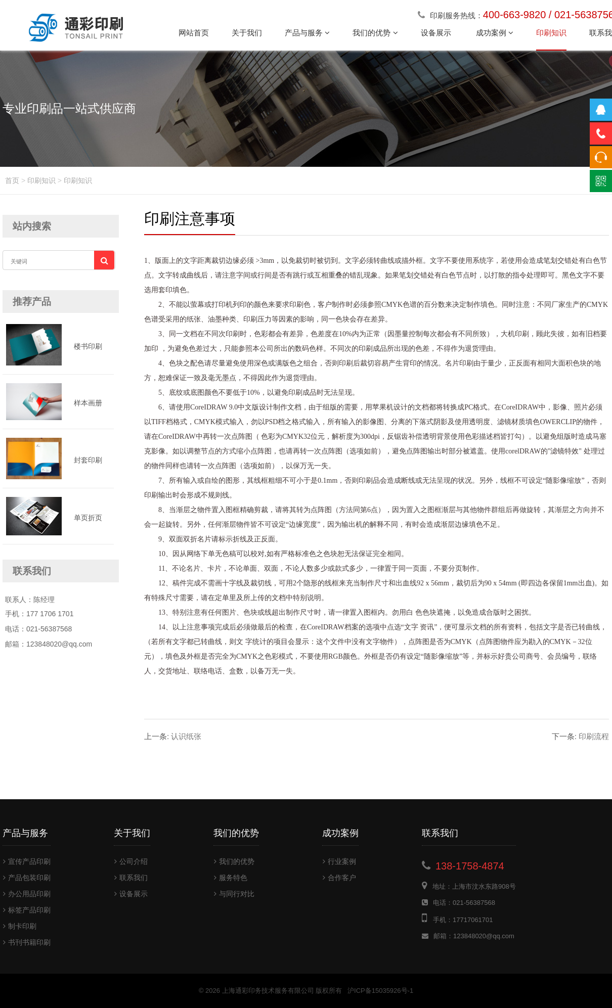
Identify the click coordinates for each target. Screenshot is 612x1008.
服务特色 (230, 878)
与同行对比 (234, 894)
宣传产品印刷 (27, 861)
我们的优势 (375, 32)
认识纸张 (172, 736)
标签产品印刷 (27, 910)
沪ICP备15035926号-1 (380, 990)
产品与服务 (307, 32)
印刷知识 (551, 32)
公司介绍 (131, 861)
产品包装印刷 (27, 878)
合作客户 (339, 878)
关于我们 (247, 32)
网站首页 (194, 32)
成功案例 (494, 32)
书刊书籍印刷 (27, 942)
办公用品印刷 (27, 894)
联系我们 (131, 878)
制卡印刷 (19, 926)
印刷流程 (580, 736)
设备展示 (437, 32)
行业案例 (339, 861)
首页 (12, 180)
